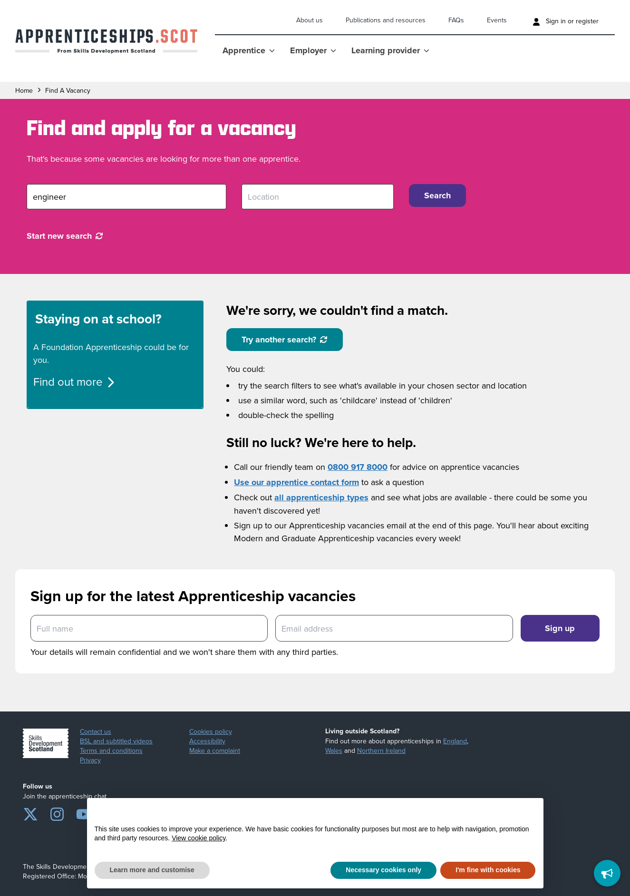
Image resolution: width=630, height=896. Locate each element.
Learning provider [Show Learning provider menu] (390, 50)
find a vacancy (67, 90)
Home (24, 90)
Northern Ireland (381, 750)
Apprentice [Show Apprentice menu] (249, 50)
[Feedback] (607, 873)
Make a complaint (214, 750)
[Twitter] (30, 812)
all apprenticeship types (321, 497)
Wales (333, 750)
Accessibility (207, 741)
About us (309, 20)
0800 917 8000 (358, 467)
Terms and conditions (111, 750)
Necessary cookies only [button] (383, 870)
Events (497, 20)
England (455, 741)
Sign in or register (566, 21)
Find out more (74, 381)
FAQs (456, 20)
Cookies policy (210, 731)
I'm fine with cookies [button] (488, 870)
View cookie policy (198, 838)
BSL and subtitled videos (116, 741)
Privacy (90, 760)
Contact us (95, 731)
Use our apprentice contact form (296, 482)
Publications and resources (386, 20)
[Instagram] (57, 812)
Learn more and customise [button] (152, 870)
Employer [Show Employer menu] (313, 50)
